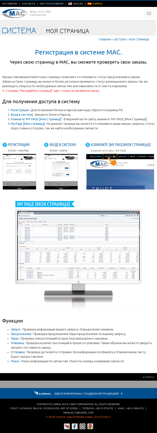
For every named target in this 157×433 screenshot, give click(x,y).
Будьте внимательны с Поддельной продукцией (78, 393)
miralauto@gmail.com (78, 412)
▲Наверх (148, 376)
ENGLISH (75, 3)
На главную (10, 3)
